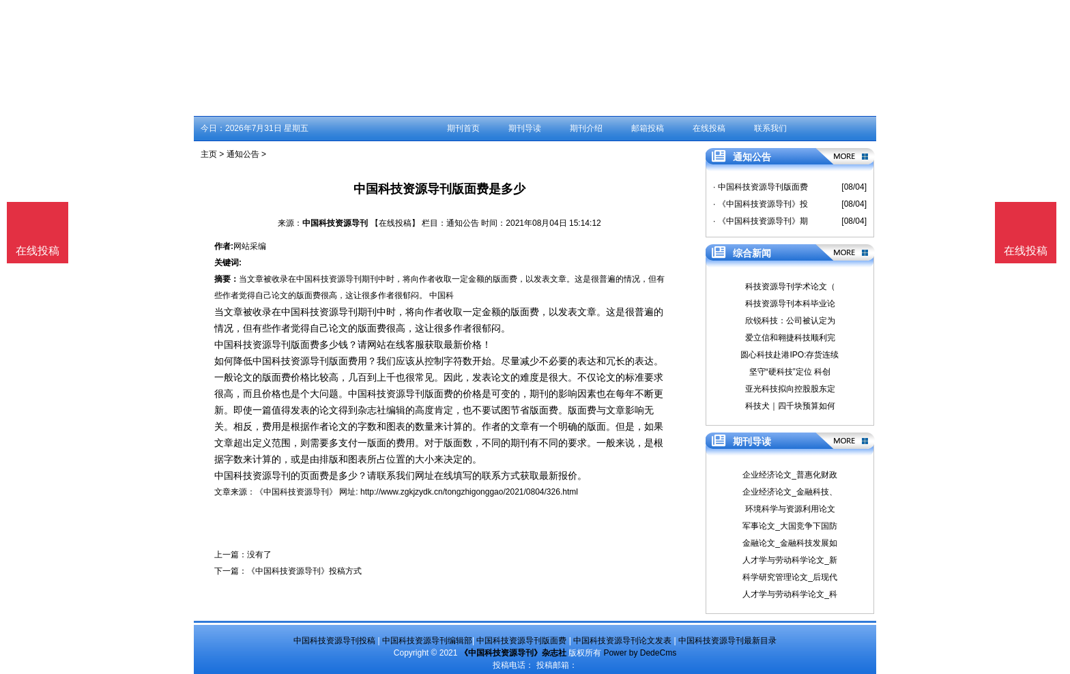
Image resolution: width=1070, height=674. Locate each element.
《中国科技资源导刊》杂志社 (513, 653)
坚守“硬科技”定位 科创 (789, 372)
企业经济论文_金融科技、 (789, 492)
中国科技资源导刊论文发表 (622, 640)
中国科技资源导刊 (335, 223)
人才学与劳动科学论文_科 (789, 594)
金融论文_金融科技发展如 (789, 543)
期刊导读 (524, 128)
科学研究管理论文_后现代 (789, 577)
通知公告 (243, 154)
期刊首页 (463, 128)
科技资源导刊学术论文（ (790, 286)
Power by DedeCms (639, 653)
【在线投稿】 (395, 223)
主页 (209, 154)
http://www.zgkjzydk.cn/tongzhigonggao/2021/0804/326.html (469, 492)
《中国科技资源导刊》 (296, 492)
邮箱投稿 (647, 128)
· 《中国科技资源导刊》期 (760, 221)
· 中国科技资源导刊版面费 (760, 187)
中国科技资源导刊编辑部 (427, 640)
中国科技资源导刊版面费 (521, 640)
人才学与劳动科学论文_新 (789, 560)
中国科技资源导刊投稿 (334, 640)
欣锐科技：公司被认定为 (790, 320)
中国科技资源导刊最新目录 (727, 640)
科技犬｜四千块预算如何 (790, 406)
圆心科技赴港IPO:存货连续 (789, 355)
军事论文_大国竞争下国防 (789, 526)
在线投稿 (709, 128)
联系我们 (770, 128)
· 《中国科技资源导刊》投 (760, 204)
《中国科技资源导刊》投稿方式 (304, 571)
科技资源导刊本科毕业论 (790, 303)
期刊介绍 (586, 128)
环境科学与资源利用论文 (790, 509)
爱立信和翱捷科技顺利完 (790, 337)
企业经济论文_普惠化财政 (789, 475)
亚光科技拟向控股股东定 (790, 389)
